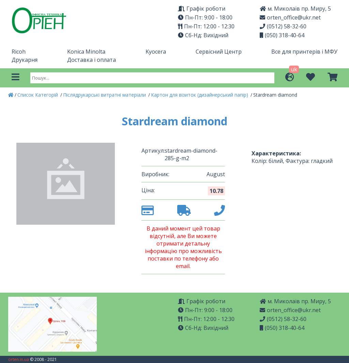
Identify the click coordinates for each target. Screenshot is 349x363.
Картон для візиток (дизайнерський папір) (200, 95)
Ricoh (19, 51)
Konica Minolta (86, 51)
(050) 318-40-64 (282, 35)
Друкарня (24, 60)
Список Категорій (38, 95)
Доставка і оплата (91, 60)
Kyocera (156, 51)
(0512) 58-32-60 (283, 26)
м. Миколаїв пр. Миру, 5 (295, 8)
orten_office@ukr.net (290, 17)
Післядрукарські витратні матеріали (105, 95)
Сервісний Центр (219, 51)
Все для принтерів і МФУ (304, 51)
